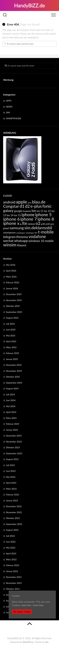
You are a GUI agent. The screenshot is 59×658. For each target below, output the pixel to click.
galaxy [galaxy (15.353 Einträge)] (8, 210)
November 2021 (14, 583)
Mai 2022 (10, 547)
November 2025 (14, 300)
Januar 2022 (12, 571)
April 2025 (11, 341)
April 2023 (11, 482)
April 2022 (11, 553)
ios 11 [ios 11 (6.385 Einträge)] (40, 210)
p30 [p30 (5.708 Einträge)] (43, 223)
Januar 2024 (12, 429)
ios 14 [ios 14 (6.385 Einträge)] (10, 215)
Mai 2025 (10, 335)
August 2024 (12, 388)
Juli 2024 (10, 394)
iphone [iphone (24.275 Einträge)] (27, 214)
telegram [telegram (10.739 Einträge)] (9, 237)
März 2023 (11, 488)
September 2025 (14, 312)
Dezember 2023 (14, 435)
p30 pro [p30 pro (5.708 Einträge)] (50, 223)
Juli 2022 (10, 536)
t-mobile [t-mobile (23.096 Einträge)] (46, 231)
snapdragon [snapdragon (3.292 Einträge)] (20, 233)
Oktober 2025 (13, 306)
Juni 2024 (11, 400)
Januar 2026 (12, 288)
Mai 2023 (10, 477)
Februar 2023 (12, 494)
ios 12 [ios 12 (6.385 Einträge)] (47, 210)
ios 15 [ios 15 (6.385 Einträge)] (17, 215)
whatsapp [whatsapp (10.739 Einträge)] (21, 241)
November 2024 (14, 371)
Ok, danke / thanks (22, 611)
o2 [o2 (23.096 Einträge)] (38, 223)
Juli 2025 (10, 323)
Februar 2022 (12, 565)
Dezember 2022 (14, 506)
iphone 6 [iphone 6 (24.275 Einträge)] (11, 219)
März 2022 (11, 559)
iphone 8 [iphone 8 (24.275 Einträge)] (45, 219)
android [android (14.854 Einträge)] (9, 202)
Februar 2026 (12, 282)
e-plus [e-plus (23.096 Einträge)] (36, 206)
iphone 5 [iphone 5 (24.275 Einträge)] (43, 214)
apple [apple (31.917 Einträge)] (21, 201)
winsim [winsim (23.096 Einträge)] (9, 244)
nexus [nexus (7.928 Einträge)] (31, 223)
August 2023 (12, 459)
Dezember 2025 (14, 294)
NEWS (9, 106)
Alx (46, 642)
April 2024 (11, 412)
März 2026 (11, 276)
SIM (8, 112)
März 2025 (11, 347)
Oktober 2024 (13, 376)
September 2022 (14, 524)
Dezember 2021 (14, 577)
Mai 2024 (10, 406)
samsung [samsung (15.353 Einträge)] (17, 228)
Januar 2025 (12, 359)
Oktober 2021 (13, 588)
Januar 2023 (12, 500)
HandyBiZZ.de (29, 5)
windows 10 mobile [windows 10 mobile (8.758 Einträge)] (41, 241)
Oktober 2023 (13, 447)
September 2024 (14, 382)
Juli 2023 (10, 465)
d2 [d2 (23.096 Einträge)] (27, 206)
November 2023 (14, 441)
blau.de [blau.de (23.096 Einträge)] (38, 201)
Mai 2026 (10, 264)
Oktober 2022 (13, 518)
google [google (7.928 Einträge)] (18, 211)
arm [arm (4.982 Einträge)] (29, 202)
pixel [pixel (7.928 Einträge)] (6, 228)
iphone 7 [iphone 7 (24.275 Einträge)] (28, 219)
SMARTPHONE (13, 118)
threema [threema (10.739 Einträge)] (22, 237)
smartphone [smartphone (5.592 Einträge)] (9, 232)
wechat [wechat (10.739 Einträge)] (8, 241)
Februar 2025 (12, 353)
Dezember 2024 (14, 365)
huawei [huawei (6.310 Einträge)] (27, 210)
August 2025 (12, 317)
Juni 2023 (11, 471)
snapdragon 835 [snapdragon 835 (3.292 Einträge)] (31, 233)
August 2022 (12, 530)
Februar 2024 (12, 423)
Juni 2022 (11, 541)
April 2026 (11, 270)
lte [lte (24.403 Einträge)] (24, 223)
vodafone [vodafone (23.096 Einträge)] (37, 236)
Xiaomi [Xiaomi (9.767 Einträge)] (21, 245)
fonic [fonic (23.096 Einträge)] (47, 206)
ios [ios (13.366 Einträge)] (34, 210)
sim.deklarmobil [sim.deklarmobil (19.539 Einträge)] (38, 227)
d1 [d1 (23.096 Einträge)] (22, 206)
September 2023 (14, 453)
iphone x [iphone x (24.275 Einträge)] (11, 223)
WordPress (28, 642)
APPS (8, 100)
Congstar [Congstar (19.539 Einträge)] (11, 206)
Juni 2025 (11, 329)
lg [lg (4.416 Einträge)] (21, 224)
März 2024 (11, 418)
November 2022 (14, 512)
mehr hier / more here (32, 605)
